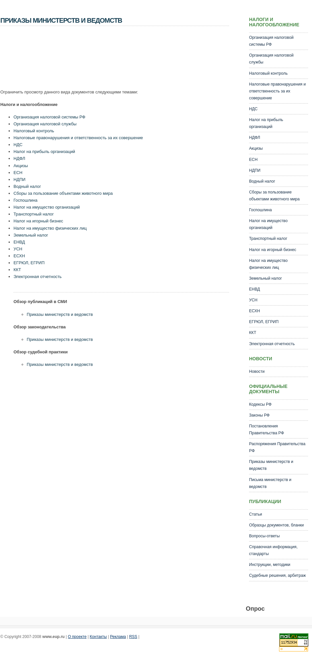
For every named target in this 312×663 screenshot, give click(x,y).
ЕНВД (19, 242)
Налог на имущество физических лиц (50, 228)
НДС (18, 144)
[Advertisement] (120, 59)
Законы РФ (259, 415)
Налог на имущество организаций (47, 207)
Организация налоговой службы (45, 123)
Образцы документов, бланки (276, 525)
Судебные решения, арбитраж (277, 575)
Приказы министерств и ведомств (60, 314)
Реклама (118, 636)
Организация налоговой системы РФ (49, 117)
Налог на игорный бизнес (38, 220)
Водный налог (27, 186)
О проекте (77, 636)
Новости (257, 371)
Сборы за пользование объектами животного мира (63, 193)
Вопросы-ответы (264, 536)
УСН (18, 248)
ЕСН (18, 172)
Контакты (98, 636)
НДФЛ (19, 158)
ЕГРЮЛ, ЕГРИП (29, 262)
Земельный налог (31, 235)
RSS (133, 636)
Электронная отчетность (38, 276)
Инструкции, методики (269, 564)
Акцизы (21, 165)
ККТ (17, 269)
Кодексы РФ (260, 404)
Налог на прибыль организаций (44, 151)
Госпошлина (26, 200)
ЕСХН (19, 255)
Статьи (255, 514)
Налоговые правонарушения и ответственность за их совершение (78, 137)
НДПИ (19, 179)
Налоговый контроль (34, 130)
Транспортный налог (34, 214)
